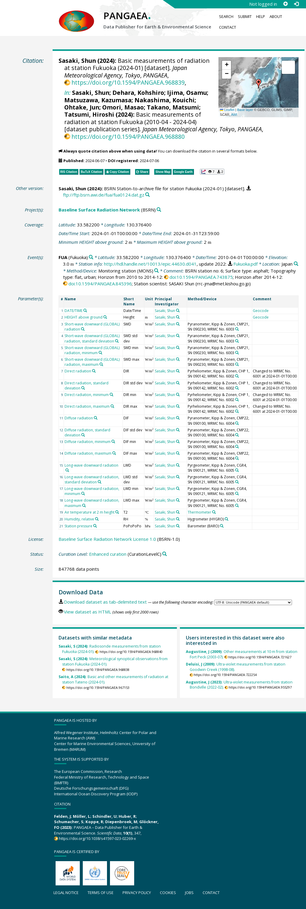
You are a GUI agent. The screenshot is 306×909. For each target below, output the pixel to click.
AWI (234, 114)
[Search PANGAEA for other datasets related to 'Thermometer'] (214, 512)
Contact (227, 27)
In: (67, 93)
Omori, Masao (123, 107)
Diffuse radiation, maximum (88, 453)
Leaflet (227, 110)
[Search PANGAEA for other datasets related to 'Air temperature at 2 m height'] (117, 512)
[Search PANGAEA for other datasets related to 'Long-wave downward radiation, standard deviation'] (99, 482)
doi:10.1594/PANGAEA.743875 (201, 277)
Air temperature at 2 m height (89, 512)
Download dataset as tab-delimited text (105, 602)
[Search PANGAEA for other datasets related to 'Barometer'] (222, 526)
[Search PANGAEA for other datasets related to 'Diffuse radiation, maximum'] (114, 453)
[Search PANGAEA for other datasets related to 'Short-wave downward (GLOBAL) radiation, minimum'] (100, 352)
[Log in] (296, 3)
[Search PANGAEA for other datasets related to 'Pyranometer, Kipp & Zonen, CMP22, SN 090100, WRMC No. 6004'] (237, 423)
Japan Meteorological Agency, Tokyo (125, 71)
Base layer (245, 110)
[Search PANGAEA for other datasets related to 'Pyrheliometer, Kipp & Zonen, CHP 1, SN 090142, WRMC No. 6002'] (237, 376)
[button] (258, 84)
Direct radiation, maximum (87, 406)
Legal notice (66, 892)
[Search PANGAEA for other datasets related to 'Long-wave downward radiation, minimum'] (83, 493)
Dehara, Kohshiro (138, 93)
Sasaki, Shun (77, 61)
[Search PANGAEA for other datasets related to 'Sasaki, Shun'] (178, 310)
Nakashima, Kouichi (164, 100)
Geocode (261, 310)
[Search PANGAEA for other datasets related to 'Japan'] (296, 264)
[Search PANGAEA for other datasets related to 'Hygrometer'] (226, 519)
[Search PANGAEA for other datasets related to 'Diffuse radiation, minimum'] (113, 441)
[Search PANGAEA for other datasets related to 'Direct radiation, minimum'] (111, 394)
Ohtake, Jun (81, 107)
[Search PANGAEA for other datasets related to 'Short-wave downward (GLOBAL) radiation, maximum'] (101, 364)
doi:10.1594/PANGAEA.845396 (100, 284)
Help (260, 16)
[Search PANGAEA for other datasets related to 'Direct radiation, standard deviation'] (83, 388)
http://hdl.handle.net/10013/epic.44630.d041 (150, 264)
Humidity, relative (79, 519)
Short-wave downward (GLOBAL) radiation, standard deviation (92, 338)
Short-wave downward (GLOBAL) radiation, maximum (92, 362)
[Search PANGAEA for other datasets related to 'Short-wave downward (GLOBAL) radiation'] (83, 329)
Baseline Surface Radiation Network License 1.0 (107, 539)
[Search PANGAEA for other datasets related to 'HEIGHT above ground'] (105, 317)
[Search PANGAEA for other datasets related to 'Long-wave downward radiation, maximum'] (84, 505)
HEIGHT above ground (83, 317)
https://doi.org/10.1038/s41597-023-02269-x (97, 838)
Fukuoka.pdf (245, 264)
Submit (245, 16)
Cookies (168, 892)
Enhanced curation (107, 554)
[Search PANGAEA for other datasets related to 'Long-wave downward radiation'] (67, 470)
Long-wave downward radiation (91, 465)
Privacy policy (137, 892)
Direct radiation (78, 371)
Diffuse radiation (79, 418)
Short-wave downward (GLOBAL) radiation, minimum (92, 350)
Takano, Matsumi (173, 107)
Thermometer (199, 512)
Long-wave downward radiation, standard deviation (92, 479)
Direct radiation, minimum (87, 394)
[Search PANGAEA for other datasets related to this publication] (147, 195)
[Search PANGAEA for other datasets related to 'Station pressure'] (95, 526)
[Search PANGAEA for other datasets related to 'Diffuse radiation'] (95, 418)
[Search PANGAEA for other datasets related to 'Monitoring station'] (156, 271)
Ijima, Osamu (187, 93)
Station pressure (78, 526)
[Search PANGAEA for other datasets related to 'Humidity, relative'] (97, 519)
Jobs (189, 892)
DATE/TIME (73, 310)
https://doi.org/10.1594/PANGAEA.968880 (128, 137)
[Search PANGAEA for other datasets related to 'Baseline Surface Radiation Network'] (159, 210)
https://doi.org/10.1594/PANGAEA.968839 (128, 82)
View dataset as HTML (87, 612)
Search (226, 16)
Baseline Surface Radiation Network (99, 210)
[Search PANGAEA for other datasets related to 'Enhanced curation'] (164, 554)
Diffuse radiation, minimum (88, 441)
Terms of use (101, 892)
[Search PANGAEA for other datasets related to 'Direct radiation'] (94, 371)
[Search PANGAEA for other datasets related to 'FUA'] (91, 257)
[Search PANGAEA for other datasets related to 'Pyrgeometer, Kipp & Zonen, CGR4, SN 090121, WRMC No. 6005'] (237, 470)
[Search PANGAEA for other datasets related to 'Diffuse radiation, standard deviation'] (83, 435)
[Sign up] (285, 3)
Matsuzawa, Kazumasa (97, 100)
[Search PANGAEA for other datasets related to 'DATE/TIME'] (85, 310)
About (276, 16)
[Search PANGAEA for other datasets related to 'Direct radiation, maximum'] (112, 406)
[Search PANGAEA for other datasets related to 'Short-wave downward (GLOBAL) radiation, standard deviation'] (117, 341)
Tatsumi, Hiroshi (89, 114)
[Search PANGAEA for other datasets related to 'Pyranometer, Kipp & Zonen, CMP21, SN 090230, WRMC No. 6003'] (237, 329)
